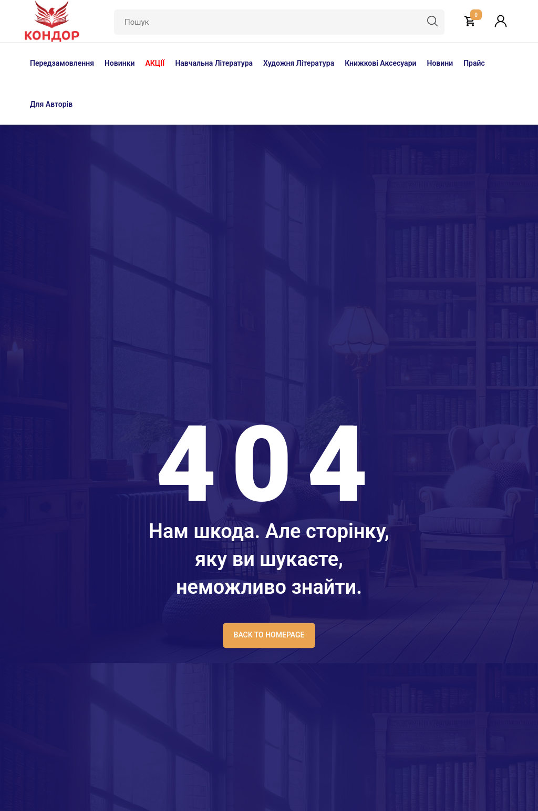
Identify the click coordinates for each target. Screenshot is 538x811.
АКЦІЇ (154, 63)
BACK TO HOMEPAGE (269, 635)
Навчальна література (214, 63)
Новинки (119, 63)
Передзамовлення (62, 63)
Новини (440, 63)
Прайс (474, 63)
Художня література (298, 63)
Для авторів (51, 104)
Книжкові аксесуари (380, 63)
